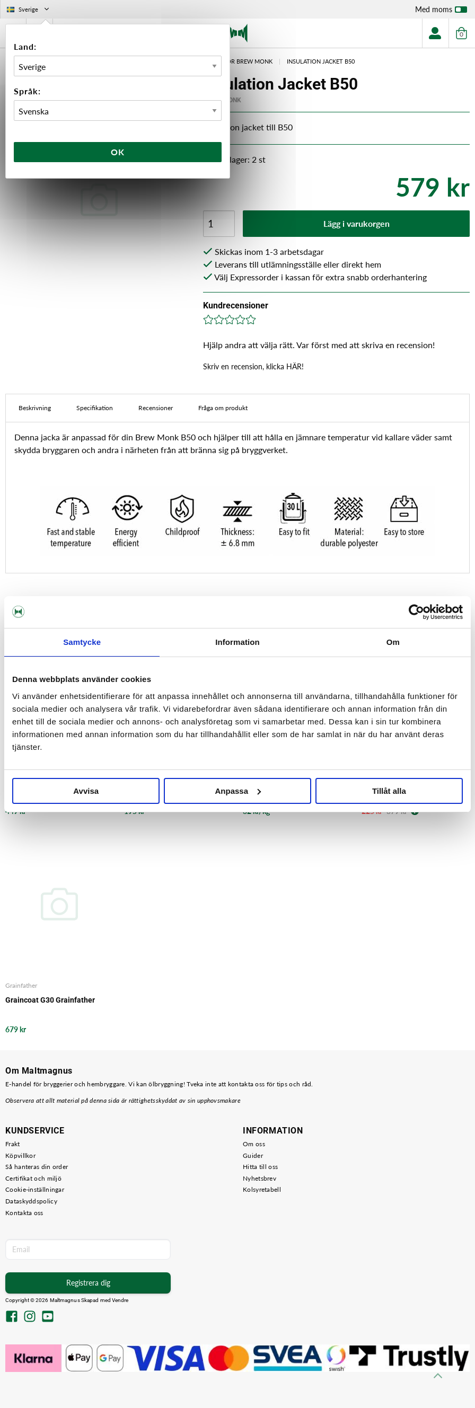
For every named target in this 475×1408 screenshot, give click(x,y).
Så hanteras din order (36, 1167)
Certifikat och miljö (33, 1178)
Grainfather (21, 985)
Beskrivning (35, 408)
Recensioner (155, 408)
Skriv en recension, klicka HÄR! (253, 366)
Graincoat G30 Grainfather (50, 1000)
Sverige (29, 9)
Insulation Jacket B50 (321, 61)
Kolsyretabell (262, 1189)
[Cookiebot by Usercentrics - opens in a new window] (416, 612)
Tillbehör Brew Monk (238, 61)
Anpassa (238, 790)
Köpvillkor (20, 1155)
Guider (253, 1155)
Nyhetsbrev (259, 1178)
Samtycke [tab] (82, 642)
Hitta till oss (260, 1167)
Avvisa (86, 790)
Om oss (254, 1144)
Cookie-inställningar (34, 1189)
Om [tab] (393, 642)
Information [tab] (237, 642)
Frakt (12, 1144)
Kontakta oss (24, 1213)
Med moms (441, 12)
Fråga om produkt (223, 408)
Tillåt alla (389, 790)
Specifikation (94, 408)
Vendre (120, 1300)
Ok (118, 152)
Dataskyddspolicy (31, 1201)
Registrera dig (88, 1282)
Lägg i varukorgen (356, 223)
